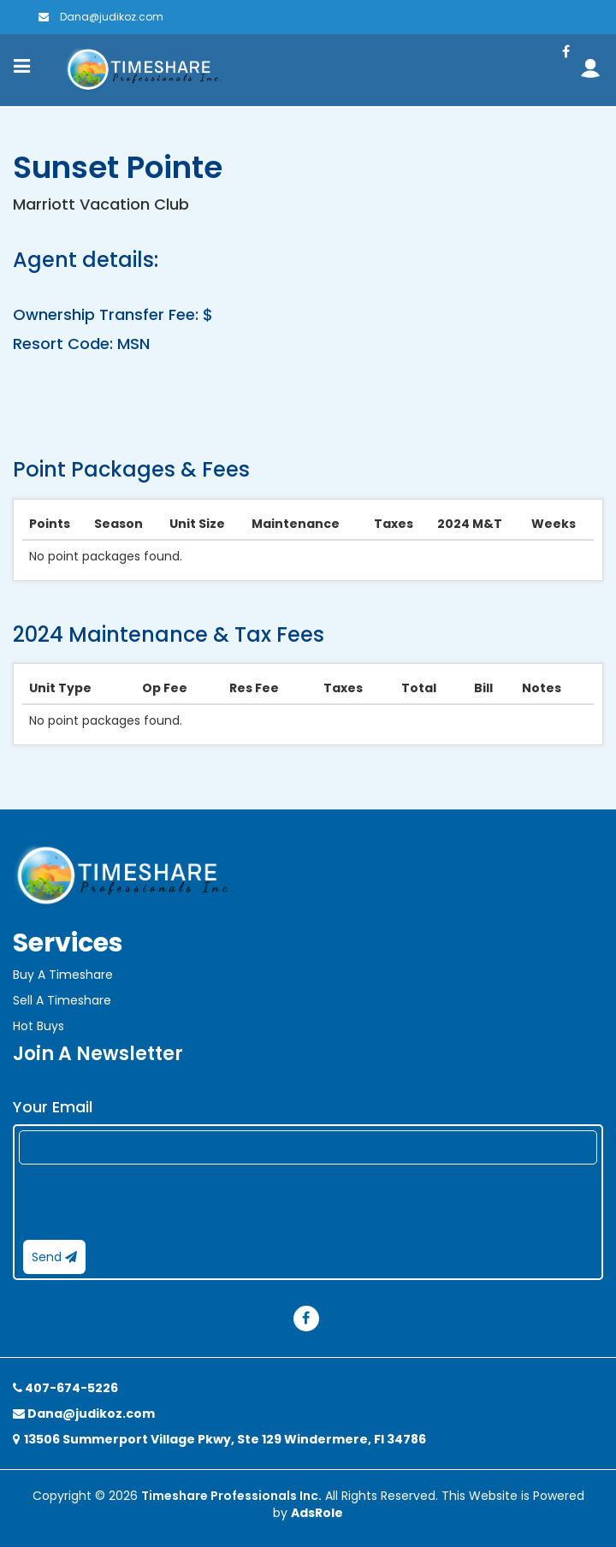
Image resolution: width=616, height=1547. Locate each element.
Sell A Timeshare (62, 1000)
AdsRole (317, 1512)
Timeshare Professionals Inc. (231, 1495)
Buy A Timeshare (63, 974)
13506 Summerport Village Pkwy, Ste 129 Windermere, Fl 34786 (219, 1439)
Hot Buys (38, 1025)
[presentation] (149, 1202)
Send (54, 1256)
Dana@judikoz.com (100, 16)
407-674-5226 (65, 1387)
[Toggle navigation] (22, 65)
